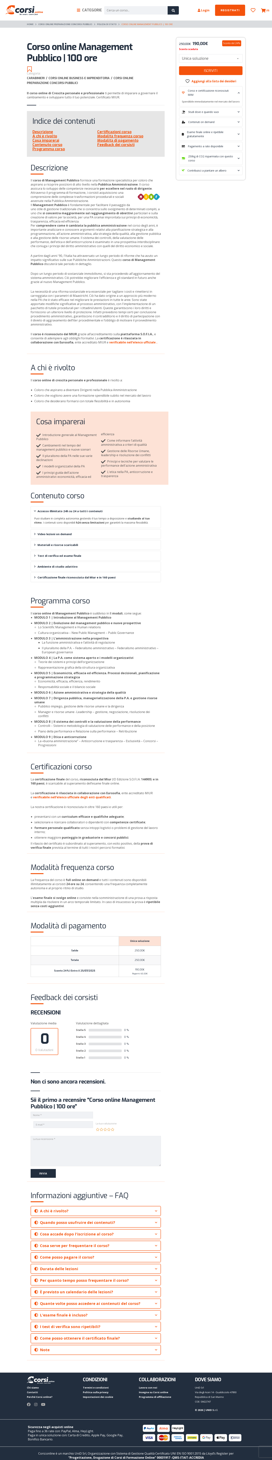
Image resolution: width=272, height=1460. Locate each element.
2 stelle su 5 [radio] (101, 1129)
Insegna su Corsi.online (153, 1392)
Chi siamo (33, 1387)
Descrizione (42, 131)
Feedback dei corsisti (116, 144)
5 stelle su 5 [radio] (112, 1129)
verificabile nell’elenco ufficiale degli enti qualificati (72, 797)
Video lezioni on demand (53, 534)
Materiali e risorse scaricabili (56, 545)
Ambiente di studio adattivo (56, 566)
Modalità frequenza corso (120, 136)
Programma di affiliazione (155, 1397)
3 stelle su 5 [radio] (105, 1129)
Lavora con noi (148, 1387)
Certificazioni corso (114, 131)
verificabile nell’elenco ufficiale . (133, 342)
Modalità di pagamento (118, 140)
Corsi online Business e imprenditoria (81, 78)
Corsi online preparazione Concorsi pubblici (65, 24)
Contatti (32, 1392)
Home (30, 24)
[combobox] (211, 58)
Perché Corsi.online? (39, 1397)
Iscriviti (210, 71)
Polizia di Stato (106, 24)
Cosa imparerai (45, 140)
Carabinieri (38, 78)
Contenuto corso (47, 144)
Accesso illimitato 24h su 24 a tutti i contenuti (68, 511)
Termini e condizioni (96, 1387)
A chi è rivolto (44, 136)
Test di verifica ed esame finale (57, 556)
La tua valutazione (106, 1123)
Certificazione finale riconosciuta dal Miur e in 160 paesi (75, 577)
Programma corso (48, 149)
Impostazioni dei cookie (98, 1397)
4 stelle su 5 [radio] (109, 1129)
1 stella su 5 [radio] (98, 1129)
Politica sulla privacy (95, 1392)
